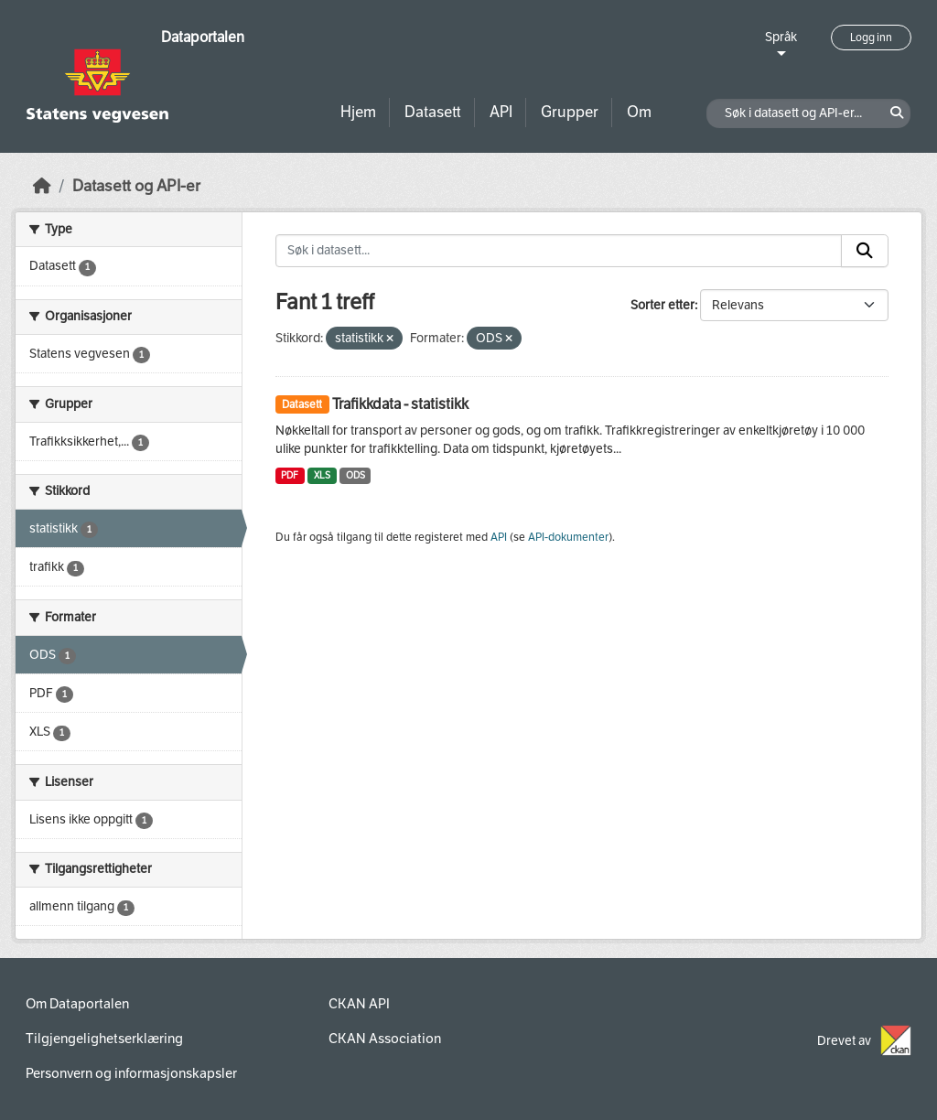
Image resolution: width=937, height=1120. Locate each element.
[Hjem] (42, 186)
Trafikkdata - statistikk (400, 404)
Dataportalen (202, 37)
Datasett (432, 112)
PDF (289, 475)
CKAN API (359, 1004)
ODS (355, 475)
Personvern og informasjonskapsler (131, 1073)
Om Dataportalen (77, 1004)
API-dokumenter (568, 537)
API (501, 112)
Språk (781, 37)
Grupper (569, 112)
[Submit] (865, 250)
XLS (322, 475)
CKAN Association (384, 1038)
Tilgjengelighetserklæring (104, 1038)
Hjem (358, 112)
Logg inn (871, 37)
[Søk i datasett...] (559, 250)
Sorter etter (662, 305)
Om (639, 112)
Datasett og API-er (136, 186)
